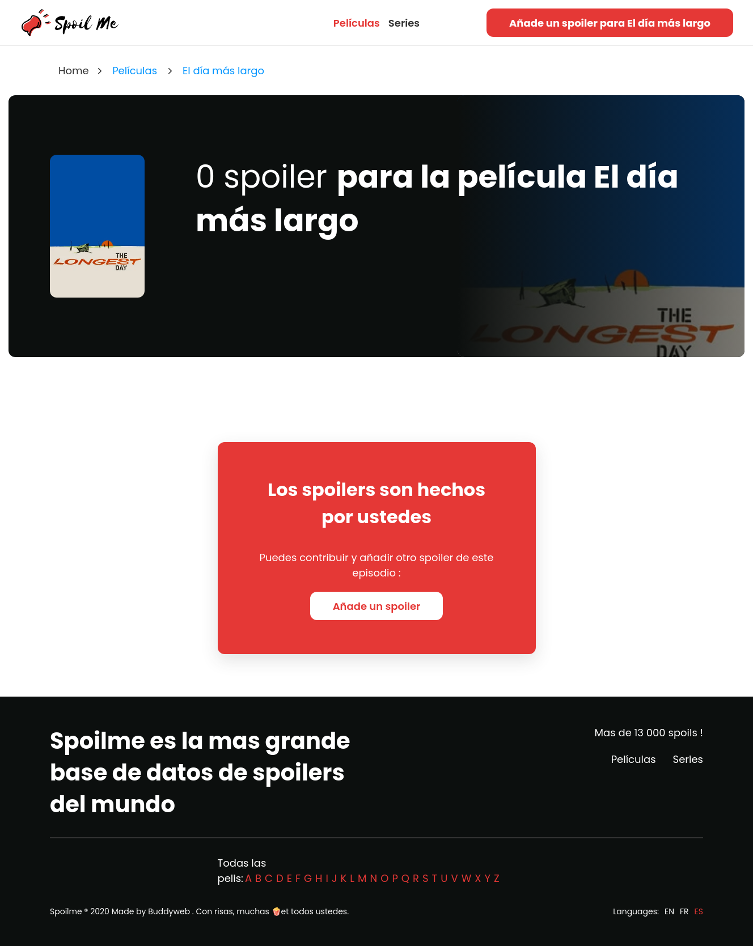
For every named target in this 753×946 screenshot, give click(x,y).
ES (699, 911)
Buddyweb (169, 911)
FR (684, 911)
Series (404, 23)
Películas (356, 23)
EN (669, 911)
